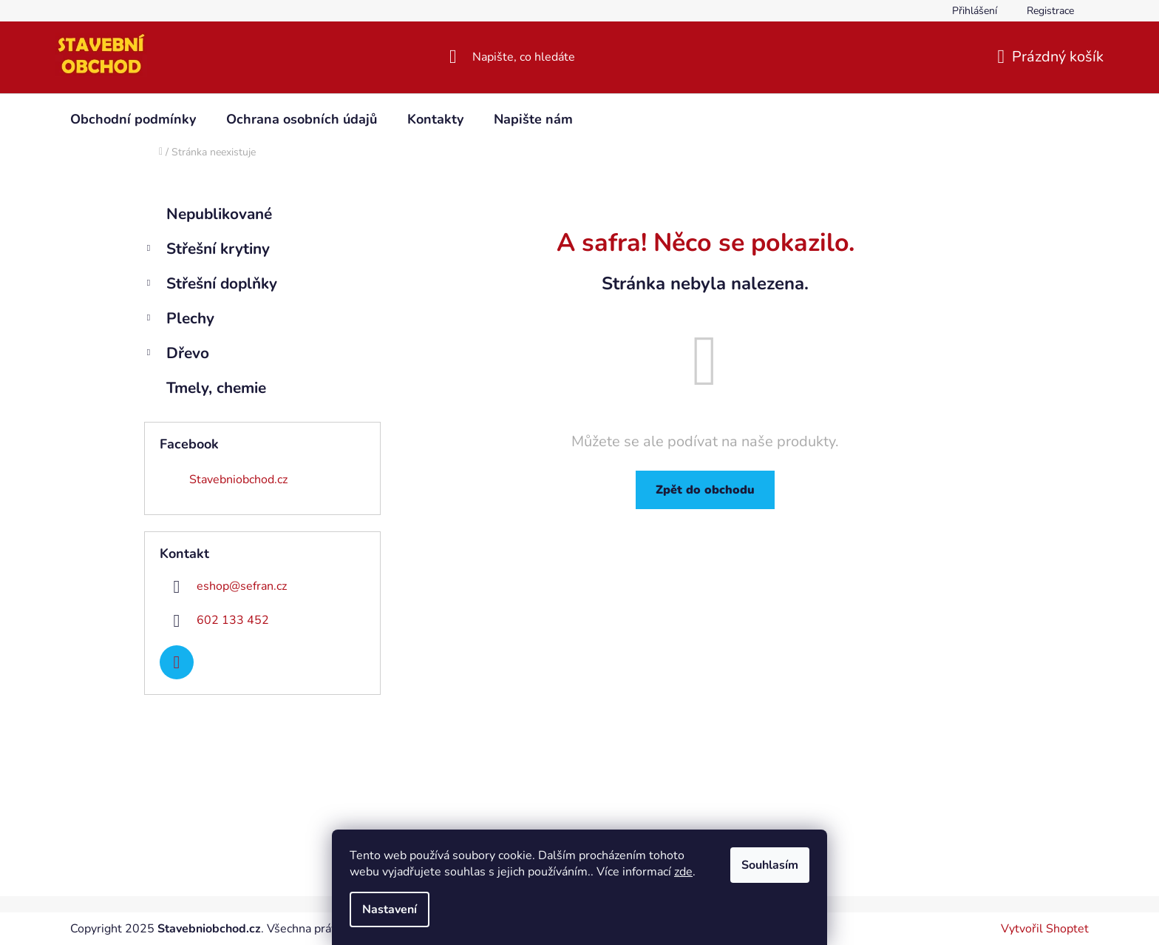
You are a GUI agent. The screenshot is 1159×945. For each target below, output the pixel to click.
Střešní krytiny (207, 250)
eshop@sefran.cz (242, 586)
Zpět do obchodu (705, 490)
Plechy (179, 320)
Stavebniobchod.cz (238, 479)
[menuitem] (133, 119)
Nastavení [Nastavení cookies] (389, 909)
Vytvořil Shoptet (1045, 929)
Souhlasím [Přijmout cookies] (769, 865)
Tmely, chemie (218, 387)
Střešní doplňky (210, 285)
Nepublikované (221, 214)
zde (683, 872)
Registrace (1050, 11)
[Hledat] (580, 57)
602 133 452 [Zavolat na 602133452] (233, 620)
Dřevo (176, 355)
